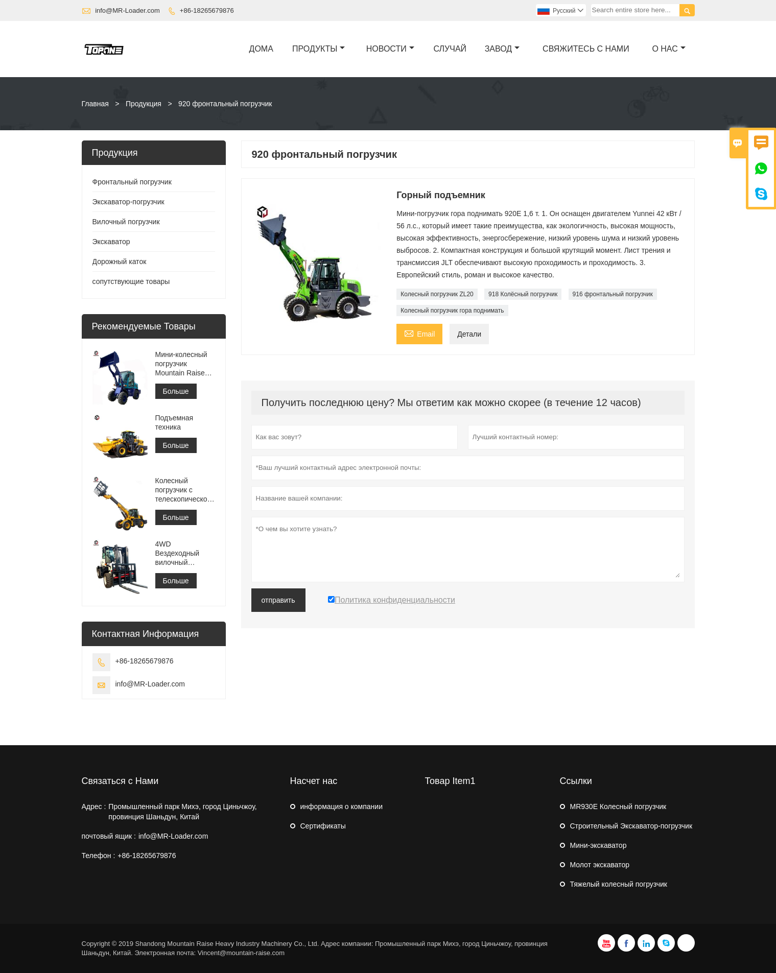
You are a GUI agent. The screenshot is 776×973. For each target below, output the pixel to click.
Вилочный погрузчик (126, 222)
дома (261, 48)
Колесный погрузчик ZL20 (437, 294)
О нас (668, 48)
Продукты (318, 48)
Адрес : (94, 806)
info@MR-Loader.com (127, 10)
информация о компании (341, 806)
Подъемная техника (174, 422)
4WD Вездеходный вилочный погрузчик (177, 553)
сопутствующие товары (131, 281)
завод (502, 48)
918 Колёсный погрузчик (522, 294)
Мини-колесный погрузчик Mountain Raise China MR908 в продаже (181, 363)
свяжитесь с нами (586, 48)
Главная (95, 104)
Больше (176, 391)
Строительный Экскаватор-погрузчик (631, 826)
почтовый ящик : (109, 836)
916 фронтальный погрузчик (613, 294)
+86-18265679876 (207, 10)
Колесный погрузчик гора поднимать (452, 310)
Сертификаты (323, 826)
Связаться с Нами (120, 781)
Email (419, 332)
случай (450, 48)
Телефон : (98, 855)
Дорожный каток (119, 261)
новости (390, 48)
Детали (469, 334)
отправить (278, 600)
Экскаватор (111, 242)
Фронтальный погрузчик (132, 182)
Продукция (143, 104)
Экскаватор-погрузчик (128, 202)
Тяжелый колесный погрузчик (619, 884)
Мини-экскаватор (598, 845)
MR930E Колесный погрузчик (618, 806)
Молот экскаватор (600, 865)
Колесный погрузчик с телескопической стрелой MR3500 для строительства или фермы (183, 490)
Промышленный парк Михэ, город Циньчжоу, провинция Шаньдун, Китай (182, 811)
